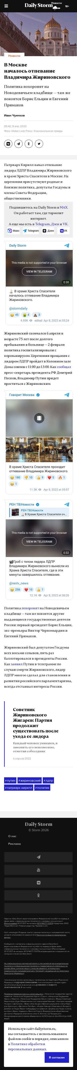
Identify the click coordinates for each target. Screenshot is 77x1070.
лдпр (48, 781)
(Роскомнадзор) (10, 923)
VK (65, 224)
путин (10, 781)
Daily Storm (39, 5)
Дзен (55, 224)
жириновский (29, 781)
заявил (17, 664)
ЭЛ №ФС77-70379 (45, 923)
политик (42, 788)
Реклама (14, 843)
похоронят (30, 608)
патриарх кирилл (18, 788)
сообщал (64, 367)
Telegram (42, 224)
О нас (12, 836)
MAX (63, 207)
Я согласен (57, 1057)
